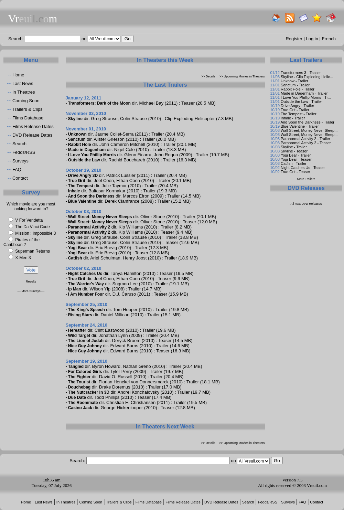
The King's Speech (86, 309)
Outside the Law (84, 160)
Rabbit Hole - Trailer (297, 89)
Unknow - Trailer (294, 81)
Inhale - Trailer (293, 118)
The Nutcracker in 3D (88, 392)
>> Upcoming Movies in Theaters (242, 76)
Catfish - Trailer (294, 163)
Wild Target (79, 335)
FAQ (16, 169)
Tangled (76, 366)
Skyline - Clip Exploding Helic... (307, 77)
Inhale (74, 191)
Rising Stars (80, 314)
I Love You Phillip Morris (92, 154)
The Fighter (79, 376)
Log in (312, 38)
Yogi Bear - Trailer (296, 155)
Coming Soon (26, 100)
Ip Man (74, 289)
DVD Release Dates (32, 135)
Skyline (75, 118)
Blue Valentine (82, 201)
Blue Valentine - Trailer (300, 126)
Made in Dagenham (87, 149)
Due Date (77, 397)
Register (294, 38)
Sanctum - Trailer (295, 85)
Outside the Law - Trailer (301, 101)
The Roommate (83, 402)
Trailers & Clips (27, 109)
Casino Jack (80, 407)
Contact (20, 178)
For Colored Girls (85, 371)
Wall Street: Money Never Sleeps (100, 216)
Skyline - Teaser (294, 151)
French (329, 38)
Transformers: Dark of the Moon (99, 103)
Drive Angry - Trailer (297, 106)
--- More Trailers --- (306, 179)
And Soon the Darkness (91, 196)
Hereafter (77, 330)
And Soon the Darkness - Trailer (307, 122)
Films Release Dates (33, 126)
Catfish (75, 258)
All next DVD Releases (306, 203)
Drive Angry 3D (83, 175)
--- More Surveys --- (31, 291)
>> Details (208, 76)
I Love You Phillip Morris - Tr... (306, 97)
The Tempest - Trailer (298, 114)
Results (31, 281)
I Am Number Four (86, 294)
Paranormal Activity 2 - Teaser (306, 143)
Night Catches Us (85, 273)
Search (19, 143)
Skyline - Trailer (294, 147)
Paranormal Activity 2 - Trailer (305, 139)
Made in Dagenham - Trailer (304, 93)
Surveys (20, 160)
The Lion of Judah (86, 340)
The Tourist (79, 382)
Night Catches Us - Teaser (303, 168)
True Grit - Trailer (295, 110)
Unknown (77, 134)
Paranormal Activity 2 (89, 227)
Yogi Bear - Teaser (296, 159)
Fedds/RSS (23, 152)
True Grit (76, 180)
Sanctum (77, 139)
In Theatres (23, 92)
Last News (22, 83)
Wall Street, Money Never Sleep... (309, 130)
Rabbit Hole (79, 144)
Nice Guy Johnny (85, 345)
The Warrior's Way (86, 283)
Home (18, 74)
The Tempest (80, 185)
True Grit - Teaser (295, 172)
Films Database (27, 117)
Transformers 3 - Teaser (301, 73)
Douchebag (79, 387)
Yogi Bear (77, 247)
